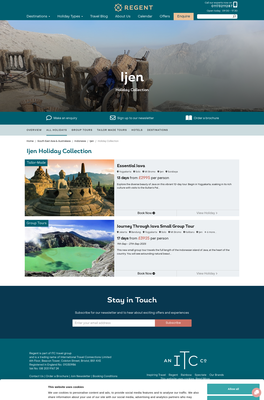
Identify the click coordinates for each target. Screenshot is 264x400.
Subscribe (173, 323)
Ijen (92, 141)
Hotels (137, 130)
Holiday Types (70, 16)
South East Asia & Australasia (54, 141)
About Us (123, 16)
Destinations (38, 16)
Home (30, 141)
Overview (34, 130)
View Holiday (207, 213)
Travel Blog (99, 16)
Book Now (146, 213)
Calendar (145, 16)
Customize (233, 382)
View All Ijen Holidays (132, 101)
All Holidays (56, 130)
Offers (165, 16)
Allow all (233, 370)
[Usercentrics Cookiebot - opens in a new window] (24, 393)
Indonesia (80, 141)
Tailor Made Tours (112, 130)
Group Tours (82, 130)
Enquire (183, 16)
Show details (56, 392)
